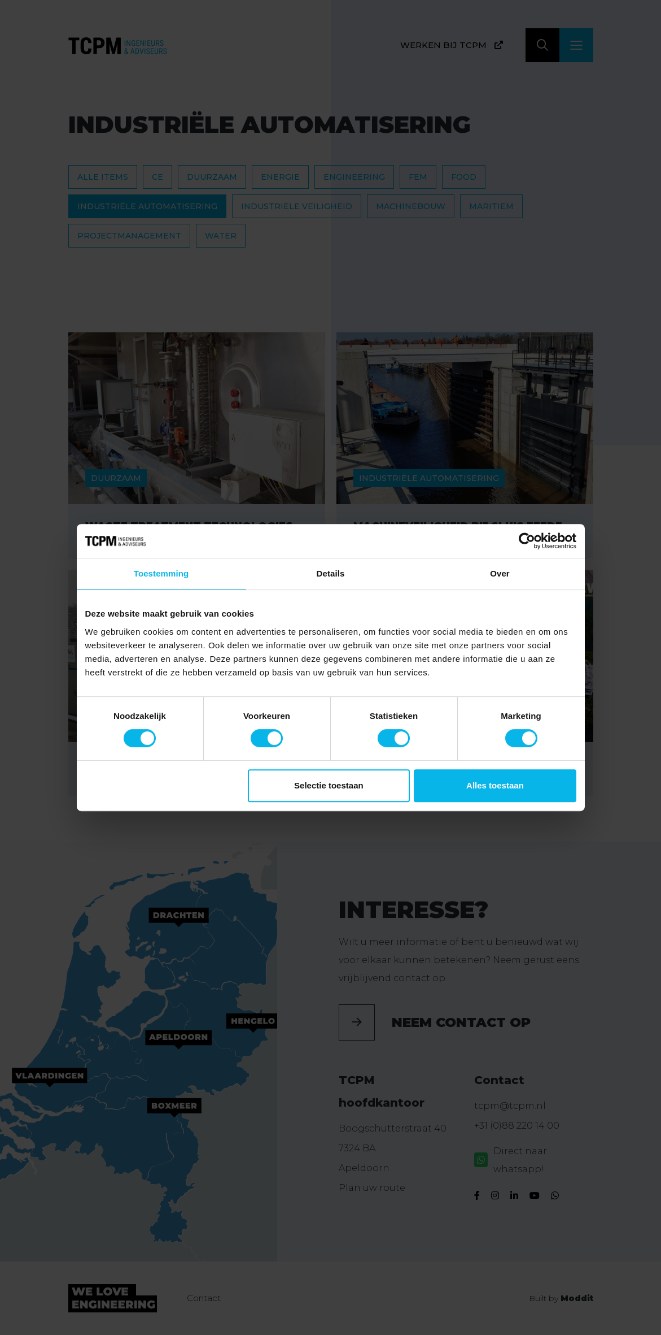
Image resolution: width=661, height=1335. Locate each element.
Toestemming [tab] (161, 573)
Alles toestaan (495, 785)
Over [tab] (500, 573)
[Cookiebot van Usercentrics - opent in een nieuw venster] (527, 540)
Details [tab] (331, 573)
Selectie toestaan (329, 785)
